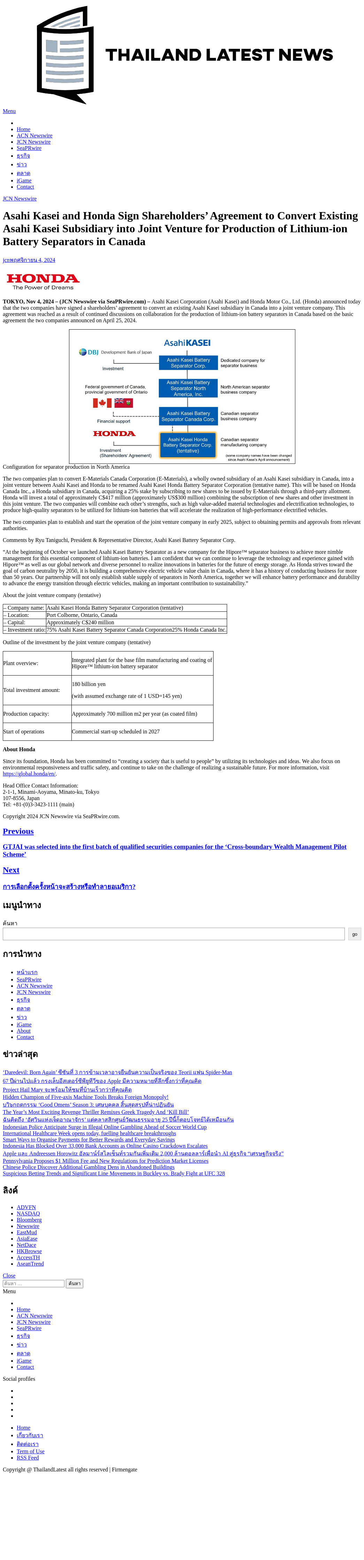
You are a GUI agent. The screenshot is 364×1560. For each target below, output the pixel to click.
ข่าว (22, 164)
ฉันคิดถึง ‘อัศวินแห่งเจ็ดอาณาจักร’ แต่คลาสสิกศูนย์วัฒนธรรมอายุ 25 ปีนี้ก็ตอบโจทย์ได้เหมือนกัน (118, 1120)
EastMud (27, 1232)
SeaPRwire (29, 148)
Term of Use (31, 1451)
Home (23, 129)
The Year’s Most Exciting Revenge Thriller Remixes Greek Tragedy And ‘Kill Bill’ (96, 1112)
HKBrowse (29, 1251)
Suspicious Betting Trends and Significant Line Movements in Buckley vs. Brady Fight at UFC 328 (114, 1173)
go (354, 934)
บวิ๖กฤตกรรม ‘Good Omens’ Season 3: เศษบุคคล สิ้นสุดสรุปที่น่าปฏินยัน (88, 1105)
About (24, 1031)
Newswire (28, 1226)
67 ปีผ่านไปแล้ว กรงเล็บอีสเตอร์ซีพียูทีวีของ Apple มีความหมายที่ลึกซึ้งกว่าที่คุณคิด (102, 1081)
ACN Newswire (35, 135)
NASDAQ (28, 1213)
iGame (24, 180)
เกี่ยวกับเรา (30, 1435)
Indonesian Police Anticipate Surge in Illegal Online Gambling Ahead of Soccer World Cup (105, 1127)
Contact (25, 187)
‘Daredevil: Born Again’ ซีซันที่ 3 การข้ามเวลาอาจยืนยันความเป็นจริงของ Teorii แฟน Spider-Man (117, 1072)
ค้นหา (10, 923)
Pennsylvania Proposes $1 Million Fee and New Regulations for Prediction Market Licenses (106, 1161)
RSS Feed (28, 1458)
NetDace (26, 1245)
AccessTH (28, 1257)
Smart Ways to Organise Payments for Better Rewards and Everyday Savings (89, 1140)
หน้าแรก (27, 972)
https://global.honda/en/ (29, 774)
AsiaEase (27, 1239)
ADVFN (26, 1207)
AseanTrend (30, 1264)
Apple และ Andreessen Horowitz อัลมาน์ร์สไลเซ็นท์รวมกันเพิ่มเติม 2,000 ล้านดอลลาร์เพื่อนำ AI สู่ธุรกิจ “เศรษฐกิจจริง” (143, 1153)
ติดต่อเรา (28, 1444)
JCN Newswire (34, 142)
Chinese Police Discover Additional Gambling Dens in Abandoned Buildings (89, 1167)
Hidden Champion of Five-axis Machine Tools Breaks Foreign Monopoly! (86, 1097)
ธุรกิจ (23, 156)
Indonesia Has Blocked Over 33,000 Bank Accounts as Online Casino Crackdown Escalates (105, 1146)
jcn (6, 260)
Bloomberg (29, 1220)
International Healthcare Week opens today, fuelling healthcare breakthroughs (89, 1133)
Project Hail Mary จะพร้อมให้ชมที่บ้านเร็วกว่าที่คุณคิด (67, 1090)
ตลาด (23, 173)
